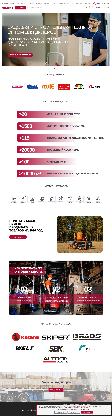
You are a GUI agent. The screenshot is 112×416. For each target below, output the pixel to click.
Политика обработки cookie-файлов (78, 407)
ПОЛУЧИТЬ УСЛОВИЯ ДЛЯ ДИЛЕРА (20, 55)
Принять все (86, 412)
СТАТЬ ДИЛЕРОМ (56, 390)
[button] (54, 68)
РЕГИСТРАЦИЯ (98, 7)
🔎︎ (89, 7)
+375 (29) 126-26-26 (103, 3)
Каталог (13, 3)
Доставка (21, 3)
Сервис (48, 3)
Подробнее (60, 412)
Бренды (39, 3)
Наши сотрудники (61, 3)
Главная (5, 3)
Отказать (73, 412)
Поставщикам (77, 3)
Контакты (88, 3)
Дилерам (31, 3)
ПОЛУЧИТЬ (18, 237)
